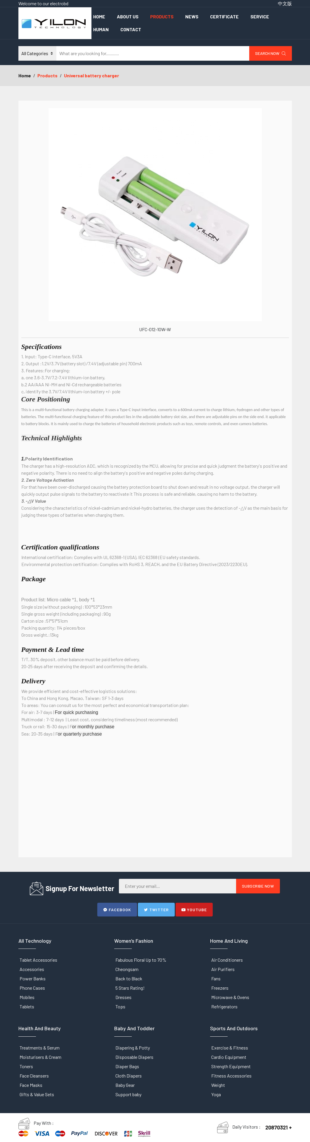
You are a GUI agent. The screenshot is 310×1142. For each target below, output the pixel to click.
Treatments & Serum (40, 1047)
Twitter (156, 909)
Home (99, 16)
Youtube (194, 909)
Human (101, 29)
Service (259, 16)
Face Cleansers (34, 1075)
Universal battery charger (91, 75)
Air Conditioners (227, 960)
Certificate (224, 16)
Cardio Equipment (228, 1057)
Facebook (117, 909)
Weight (218, 1085)
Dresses (123, 997)
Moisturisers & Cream (40, 1057)
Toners (26, 1066)
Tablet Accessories (38, 960)
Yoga (216, 1094)
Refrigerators (224, 1006)
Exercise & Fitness (229, 1047)
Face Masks (31, 1085)
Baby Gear (125, 1085)
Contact (130, 29)
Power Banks (33, 978)
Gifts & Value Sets (37, 1094)
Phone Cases (32, 988)
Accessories (32, 969)
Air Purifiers (223, 969)
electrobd (59, 3)
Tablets (27, 1006)
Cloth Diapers (128, 1075)
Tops (120, 1006)
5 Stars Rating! (130, 988)
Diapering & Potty (132, 1047)
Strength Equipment (231, 1066)
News (191, 16)
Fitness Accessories (231, 1075)
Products (162, 16)
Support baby (128, 1094)
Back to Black (128, 978)
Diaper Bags (127, 1066)
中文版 (285, 3)
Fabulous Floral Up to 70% (140, 960)
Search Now (270, 53)
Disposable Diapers (134, 1057)
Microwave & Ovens (230, 997)
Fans (216, 978)
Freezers (219, 988)
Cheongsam (126, 969)
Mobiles (27, 997)
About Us (127, 16)
